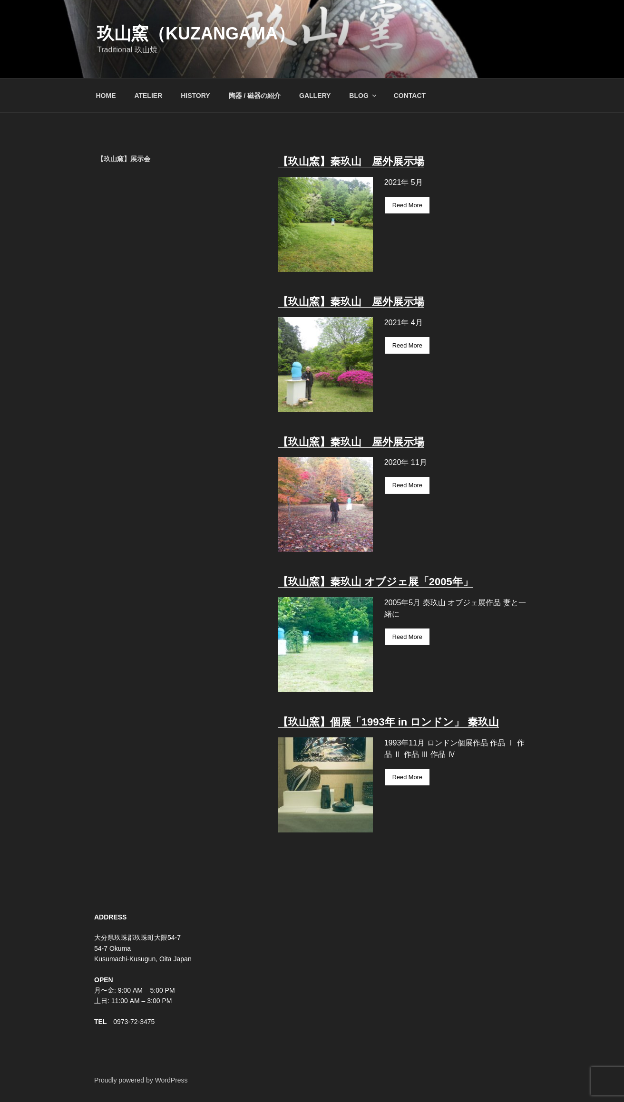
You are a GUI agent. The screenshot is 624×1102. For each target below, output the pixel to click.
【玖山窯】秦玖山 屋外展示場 (351, 161)
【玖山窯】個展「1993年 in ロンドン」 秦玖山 (388, 722)
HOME (106, 95)
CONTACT (410, 95)
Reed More (407, 205)
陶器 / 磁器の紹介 (255, 95)
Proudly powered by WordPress (141, 1080)
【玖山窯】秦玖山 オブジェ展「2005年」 (375, 582)
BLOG (363, 95)
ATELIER (148, 95)
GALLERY (315, 95)
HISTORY (195, 95)
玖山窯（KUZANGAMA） (196, 33)
